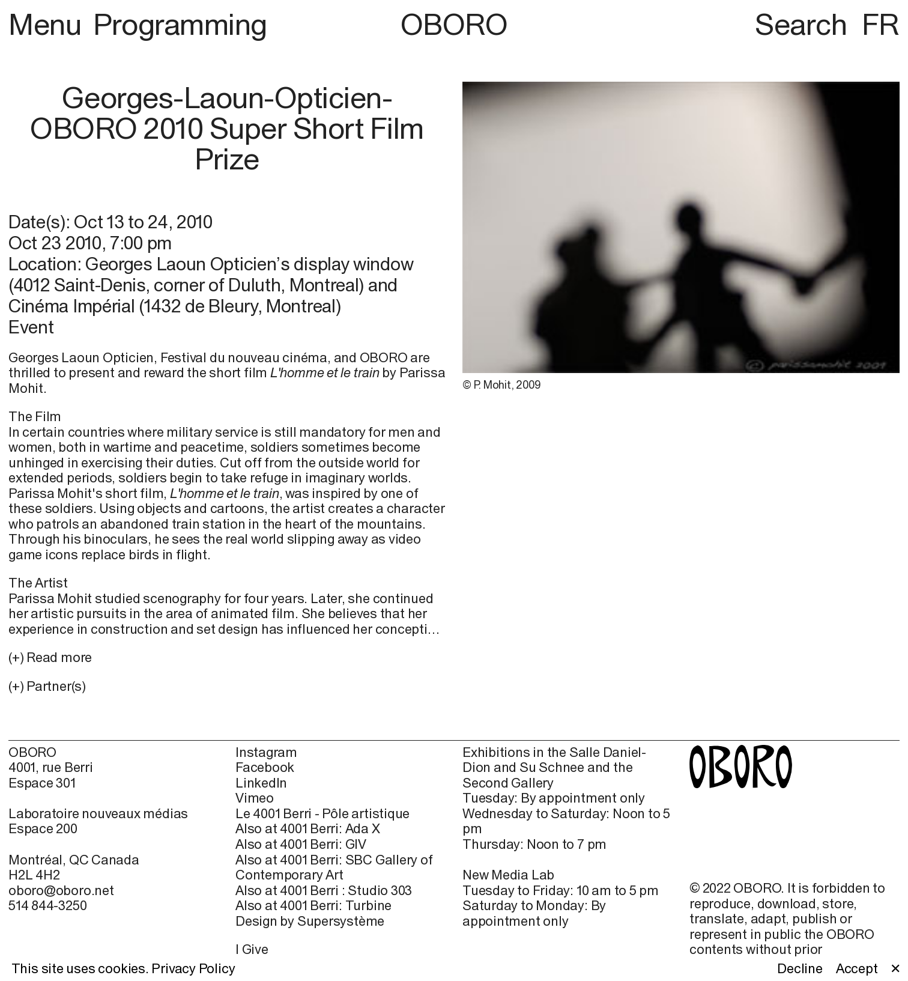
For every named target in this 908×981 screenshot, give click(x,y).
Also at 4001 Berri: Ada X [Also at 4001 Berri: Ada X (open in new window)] (307, 828)
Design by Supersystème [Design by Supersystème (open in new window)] (309, 921)
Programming (180, 24)
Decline (799, 968)
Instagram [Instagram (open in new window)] (266, 752)
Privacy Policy (193, 968)
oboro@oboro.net (61, 890)
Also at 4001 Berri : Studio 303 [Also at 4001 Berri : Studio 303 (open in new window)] (323, 890)
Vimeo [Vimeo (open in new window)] (254, 798)
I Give (251, 949)
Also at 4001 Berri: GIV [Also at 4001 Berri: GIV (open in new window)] (300, 844)
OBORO (454, 23)
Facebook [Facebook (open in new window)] (264, 767)
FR (881, 24)
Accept (857, 968)
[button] (227, 686)
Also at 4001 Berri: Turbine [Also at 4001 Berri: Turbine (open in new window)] (313, 905)
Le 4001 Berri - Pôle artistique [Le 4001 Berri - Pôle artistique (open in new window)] (322, 813)
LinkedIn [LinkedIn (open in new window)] (261, 783)
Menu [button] (48, 24)
